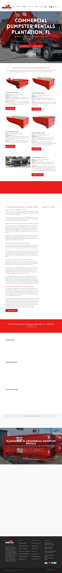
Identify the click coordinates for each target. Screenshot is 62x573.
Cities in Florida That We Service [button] (22, 416)
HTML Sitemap (7, 571)
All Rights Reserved (21, 569)
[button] (24, 46)
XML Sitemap (13, 571)
